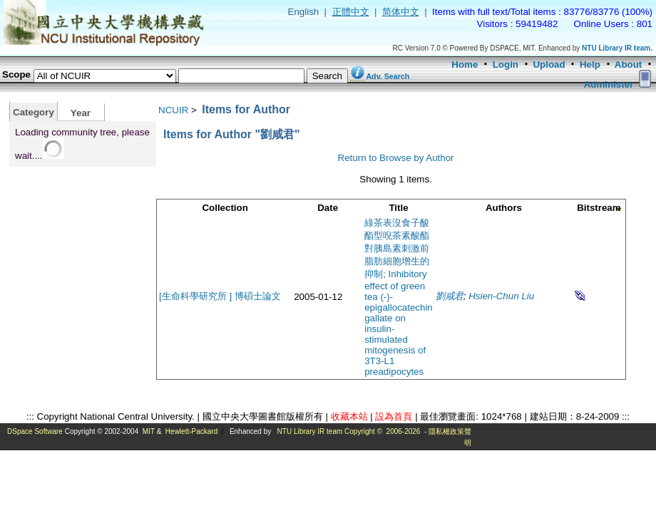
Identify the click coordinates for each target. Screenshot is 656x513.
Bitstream (598, 207)
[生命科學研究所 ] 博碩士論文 (220, 296)
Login (505, 64)
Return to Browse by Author (396, 157)
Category (33, 112)
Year (81, 113)
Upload (549, 64)
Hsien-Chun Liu (501, 296)
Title (398, 207)
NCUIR (173, 110)
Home (464, 64)
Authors (504, 207)
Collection (224, 207)
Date (327, 207)
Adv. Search (387, 76)
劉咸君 (449, 296)
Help (590, 64)
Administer (609, 84)
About (628, 64)
